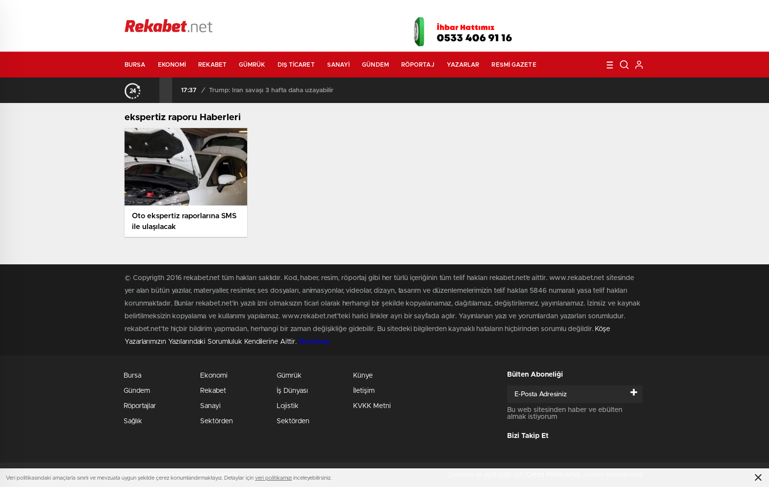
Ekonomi (172, 65)
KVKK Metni (372, 406)
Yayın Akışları (551, 11)
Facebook (546, 29)
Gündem (375, 65)
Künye (363, 375)
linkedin (620, 29)
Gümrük (252, 65)
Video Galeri (327, 11)
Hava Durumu (437, 11)
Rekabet (212, 65)
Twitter (571, 29)
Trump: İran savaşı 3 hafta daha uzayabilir (271, 90)
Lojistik (288, 406)
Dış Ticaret (296, 65)
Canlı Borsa (495, 11)
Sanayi (338, 65)
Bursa (135, 65)
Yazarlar (463, 65)
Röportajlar (140, 406)
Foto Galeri (273, 11)
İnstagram (595, 29)
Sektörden (216, 421)
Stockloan (314, 341)
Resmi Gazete (513, 65)
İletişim (364, 390)
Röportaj (418, 65)
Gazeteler (216, 10)
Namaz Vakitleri (611, 11)
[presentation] (153, 90)
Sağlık (133, 421)
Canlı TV (381, 11)
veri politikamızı (273, 478)
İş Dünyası (292, 390)
